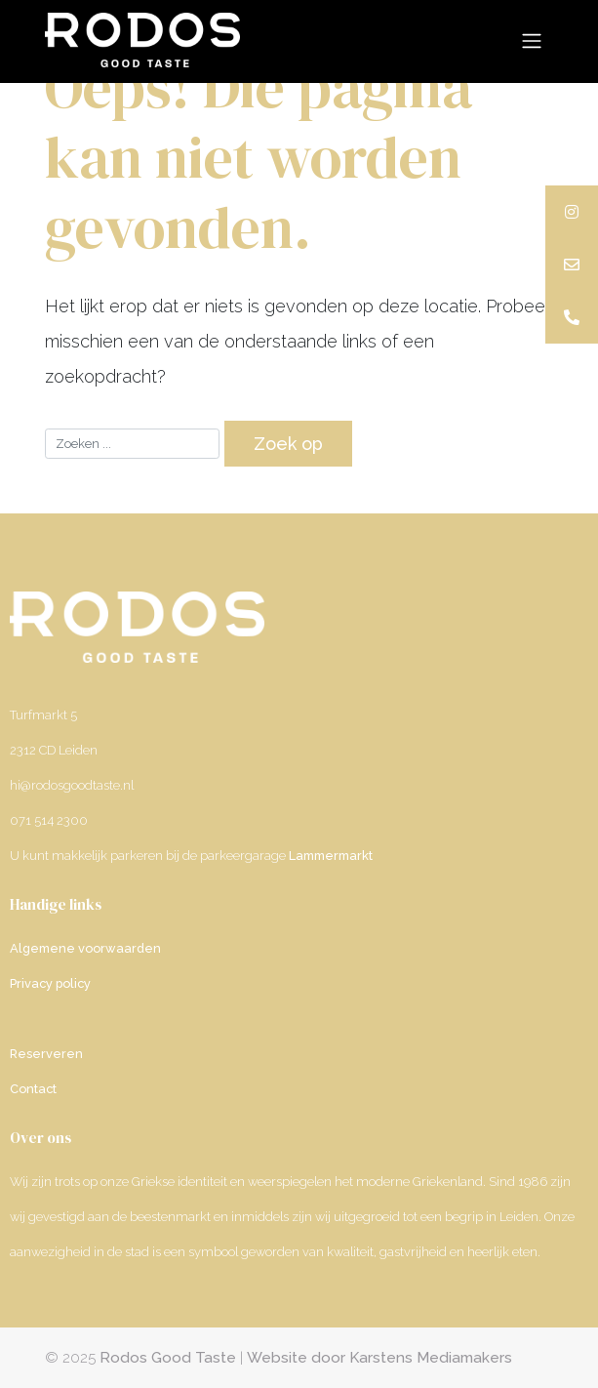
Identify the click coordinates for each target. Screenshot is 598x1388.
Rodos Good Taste (168, 1358)
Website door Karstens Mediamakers (379, 1358)
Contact (33, 1089)
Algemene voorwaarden (85, 948)
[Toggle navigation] (532, 41)
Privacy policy (50, 983)
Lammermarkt (331, 855)
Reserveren (46, 1053)
